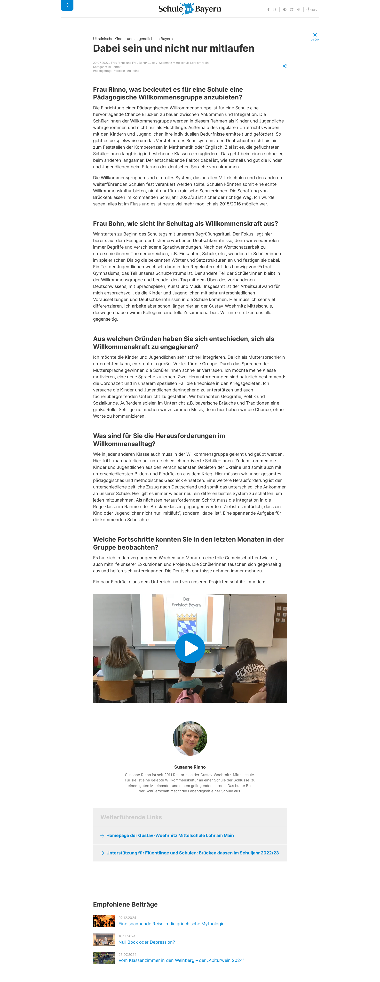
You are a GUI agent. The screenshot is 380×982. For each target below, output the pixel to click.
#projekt (119, 71)
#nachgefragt (102, 71)
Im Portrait (114, 67)
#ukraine (133, 71)
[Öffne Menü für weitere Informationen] (312, 9)
